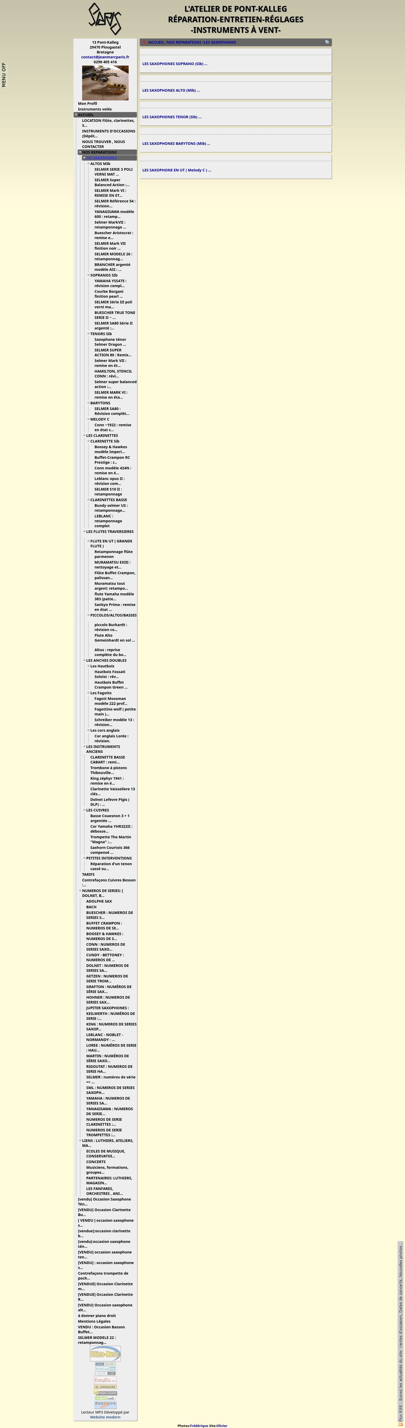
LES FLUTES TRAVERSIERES (110, 533)
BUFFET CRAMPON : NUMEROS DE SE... (104, 925)
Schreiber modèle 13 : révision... (114, 722)
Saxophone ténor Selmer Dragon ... (112, 342)
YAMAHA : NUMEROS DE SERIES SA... (108, 1101)
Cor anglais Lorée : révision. (112, 738)
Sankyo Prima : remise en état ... (115, 607)
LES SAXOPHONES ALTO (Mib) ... (171, 91)
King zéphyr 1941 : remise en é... (107, 781)
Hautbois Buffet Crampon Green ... (113, 685)
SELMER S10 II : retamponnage (111, 491)
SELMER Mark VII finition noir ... (110, 246)
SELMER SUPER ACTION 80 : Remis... (115, 352)
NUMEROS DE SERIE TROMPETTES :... (104, 1132)
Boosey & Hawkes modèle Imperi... (112, 449)
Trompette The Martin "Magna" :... (110, 839)
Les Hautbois (104, 666)
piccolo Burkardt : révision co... (111, 627)
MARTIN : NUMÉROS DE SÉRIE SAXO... (107, 1058)
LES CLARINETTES (104, 435)
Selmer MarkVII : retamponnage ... (112, 225)
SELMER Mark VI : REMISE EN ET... (110, 193)
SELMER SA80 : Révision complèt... (114, 411)
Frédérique (199, 1425)
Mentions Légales (96, 1321)
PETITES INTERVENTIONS (111, 858)
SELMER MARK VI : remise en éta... (111, 395)
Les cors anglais (106, 730)
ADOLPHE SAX (101, 901)
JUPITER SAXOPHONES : (109, 1007)
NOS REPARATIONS (101, 152)
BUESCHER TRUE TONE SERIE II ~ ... (115, 315)
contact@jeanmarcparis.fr (105, 56)
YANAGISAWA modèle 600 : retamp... (114, 214)
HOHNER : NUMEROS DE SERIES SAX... (108, 1000)
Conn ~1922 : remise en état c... (113, 427)
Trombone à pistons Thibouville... (108, 770)
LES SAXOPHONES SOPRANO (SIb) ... (174, 64)
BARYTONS (102, 402)
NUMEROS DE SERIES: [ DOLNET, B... (102, 893)
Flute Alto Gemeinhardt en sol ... (115, 639)
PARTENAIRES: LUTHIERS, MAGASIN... (109, 1180)
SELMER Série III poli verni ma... (113, 304)
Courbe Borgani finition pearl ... (111, 294)
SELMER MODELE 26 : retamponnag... (113, 256)
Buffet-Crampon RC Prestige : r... (112, 460)
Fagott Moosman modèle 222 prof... (113, 701)
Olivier (222, 1425)
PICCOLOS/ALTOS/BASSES (113, 617)
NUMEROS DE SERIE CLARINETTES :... (104, 1122)
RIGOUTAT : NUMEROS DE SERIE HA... (109, 1069)
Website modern (105, 1417)
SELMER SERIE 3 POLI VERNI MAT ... (114, 172)
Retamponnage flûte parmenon (114, 554)
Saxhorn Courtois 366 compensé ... (110, 850)
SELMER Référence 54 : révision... (115, 203)
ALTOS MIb (102, 163)
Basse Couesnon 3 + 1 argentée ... (110, 818)
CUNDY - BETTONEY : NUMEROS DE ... (105, 957)
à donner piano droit (99, 1315)
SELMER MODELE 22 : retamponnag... (97, 1340)
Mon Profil (87, 103)
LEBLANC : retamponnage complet (108, 521)
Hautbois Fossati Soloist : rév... (110, 674)
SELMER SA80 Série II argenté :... (114, 325)
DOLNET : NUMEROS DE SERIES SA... (107, 968)
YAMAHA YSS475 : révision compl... (112, 283)
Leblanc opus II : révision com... (110, 481)
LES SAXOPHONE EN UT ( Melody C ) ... (176, 173)
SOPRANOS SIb (105, 275)
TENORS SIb (103, 333)
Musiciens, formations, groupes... (107, 1170)
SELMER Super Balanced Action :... (114, 182)
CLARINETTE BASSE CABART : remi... (107, 759)
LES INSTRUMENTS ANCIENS (103, 749)
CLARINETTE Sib (106, 441)
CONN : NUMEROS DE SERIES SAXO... (105, 947)
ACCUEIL (87, 114)
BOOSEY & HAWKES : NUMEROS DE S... (104, 936)
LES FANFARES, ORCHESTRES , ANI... (106, 1191)
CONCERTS (98, 1161)
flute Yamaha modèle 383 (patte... (114, 596)
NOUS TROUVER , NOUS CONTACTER (103, 144)
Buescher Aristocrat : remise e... (114, 235)
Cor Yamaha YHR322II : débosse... (111, 829)
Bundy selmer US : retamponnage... (112, 508)
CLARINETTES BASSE (110, 499)
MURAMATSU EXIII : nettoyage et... (113, 565)
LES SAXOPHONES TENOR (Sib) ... (171, 119)
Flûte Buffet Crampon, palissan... (115, 575)
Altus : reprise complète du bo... (112, 652)
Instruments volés (95, 109)
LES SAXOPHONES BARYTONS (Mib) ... (176, 146)
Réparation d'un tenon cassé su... (111, 866)
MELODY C (101, 419)
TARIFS (90, 874)
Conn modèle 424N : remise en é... (113, 470)
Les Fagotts (102, 692)
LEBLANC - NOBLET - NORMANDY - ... (104, 1037)
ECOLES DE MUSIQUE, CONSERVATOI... (105, 1153)
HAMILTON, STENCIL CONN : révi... (113, 373)
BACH (93, 906)
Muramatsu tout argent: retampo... (113, 586)
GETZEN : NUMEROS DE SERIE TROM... (107, 978)
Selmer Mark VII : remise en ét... (110, 363)
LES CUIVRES (99, 810)
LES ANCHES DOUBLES (108, 660)
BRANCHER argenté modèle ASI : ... (112, 267)
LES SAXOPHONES (103, 157)
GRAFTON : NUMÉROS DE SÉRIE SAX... (109, 989)
